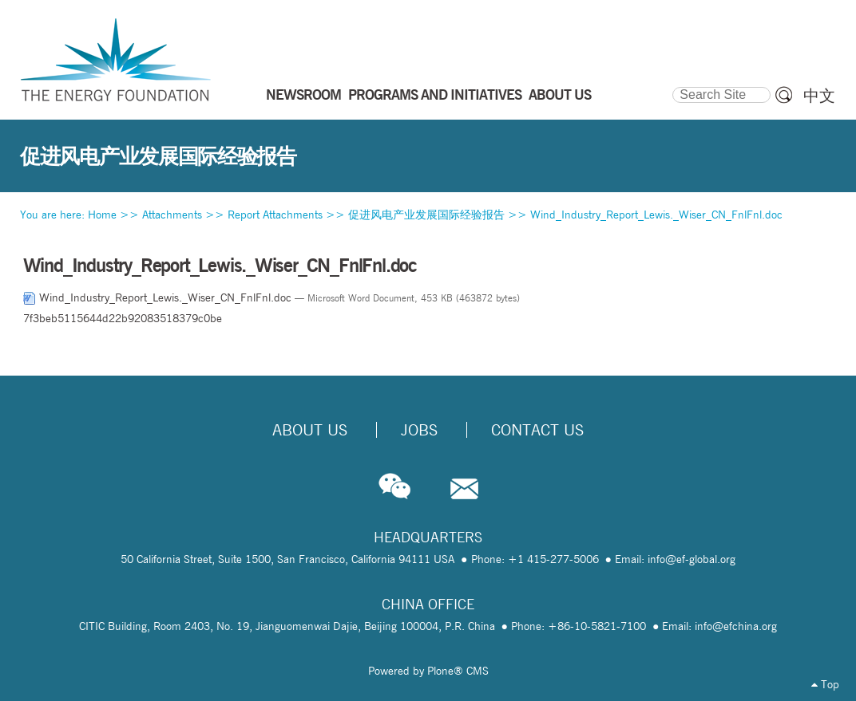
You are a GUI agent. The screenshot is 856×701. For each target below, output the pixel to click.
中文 (819, 95)
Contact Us (537, 430)
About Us (309, 430)
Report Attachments (275, 214)
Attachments (172, 214)
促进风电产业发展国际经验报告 (426, 214)
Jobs (419, 430)
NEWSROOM (303, 94)
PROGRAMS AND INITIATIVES (434, 94)
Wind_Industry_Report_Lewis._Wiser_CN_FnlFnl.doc (656, 214)
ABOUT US (560, 94)
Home (102, 214)
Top (825, 684)
